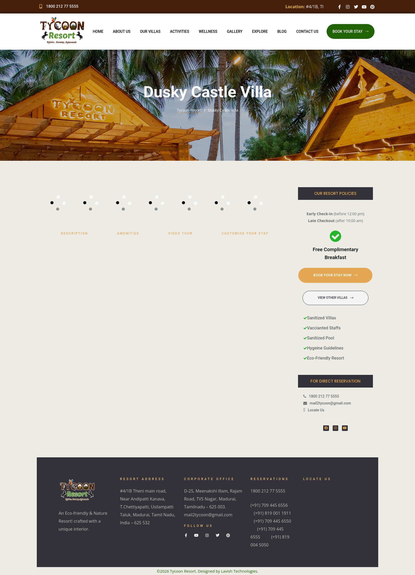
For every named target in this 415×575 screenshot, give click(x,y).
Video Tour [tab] (180, 233)
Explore (260, 31)
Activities (179, 31)
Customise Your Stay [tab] (245, 233)
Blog (282, 31)
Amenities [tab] (128, 233)
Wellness (208, 31)
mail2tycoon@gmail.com (208, 515)
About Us (121, 31)
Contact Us (307, 31)
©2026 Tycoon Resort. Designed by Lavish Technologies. (207, 571)
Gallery (234, 31)
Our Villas (150, 31)
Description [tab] (74, 233)
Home (98, 31)
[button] (351, 31)
